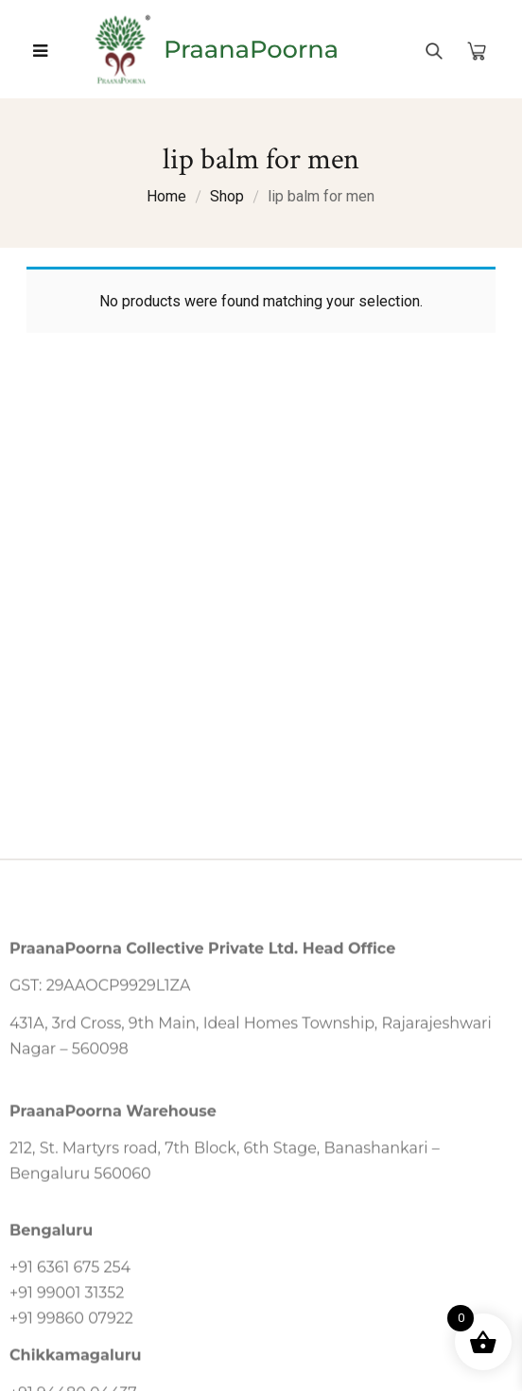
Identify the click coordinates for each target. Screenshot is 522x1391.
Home (166, 196)
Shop (227, 196)
